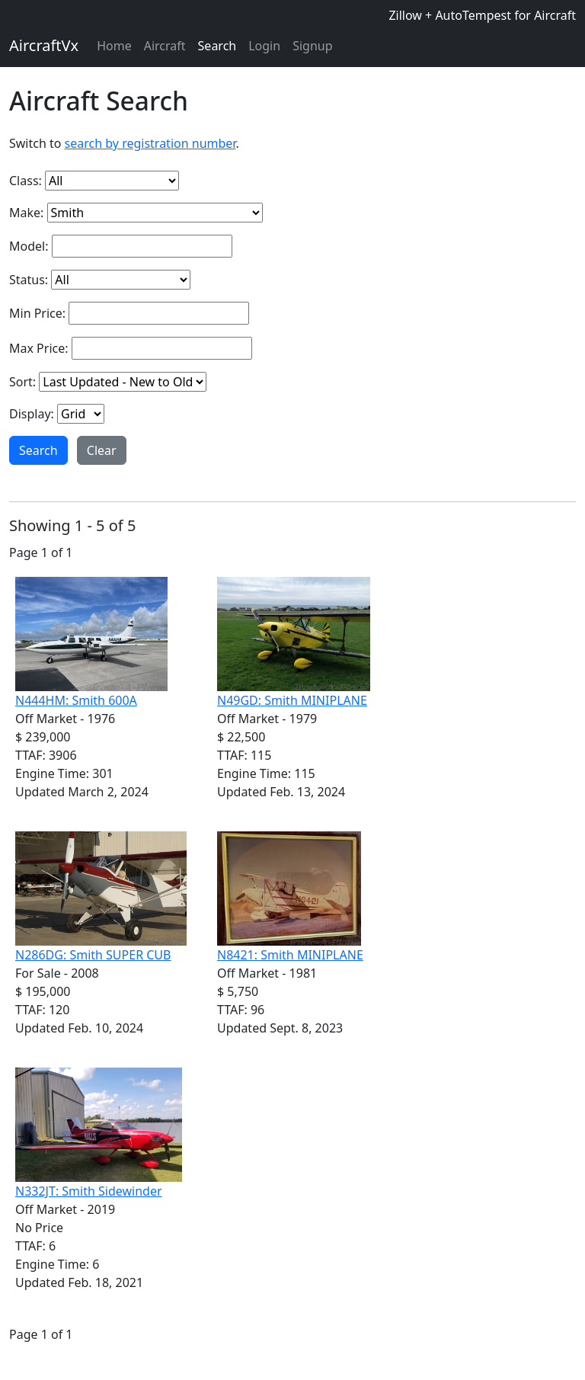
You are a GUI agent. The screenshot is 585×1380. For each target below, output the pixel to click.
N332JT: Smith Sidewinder (88, 1191)
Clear (102, 450)
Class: (25, 180)
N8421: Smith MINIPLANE (290, 954)
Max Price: (39, 348)
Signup (312, 45)
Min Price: (37, 313)
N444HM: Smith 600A (76, 700)
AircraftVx (43, 45)
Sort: (22, 381)
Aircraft (165, 45)
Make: (26, 212)
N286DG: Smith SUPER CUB (93, 954)
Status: (28, 279)
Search (217, 45)
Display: (31, 413)
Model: (28, 246)
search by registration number (150, 143)
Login (264, 45)
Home (114, 45)
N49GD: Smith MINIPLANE (292, 700)
